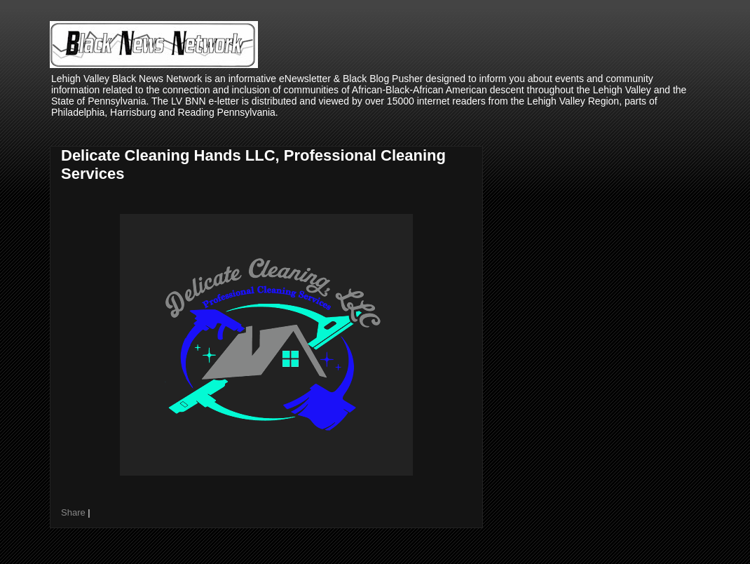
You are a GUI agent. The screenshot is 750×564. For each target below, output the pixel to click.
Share (73, 512)
